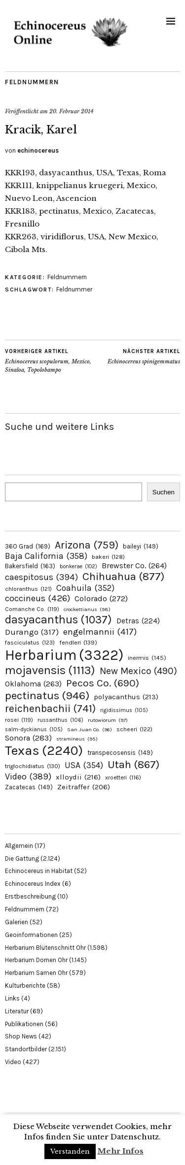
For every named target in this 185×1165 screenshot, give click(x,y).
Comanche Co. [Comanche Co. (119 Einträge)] (32, 609)
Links (12, 998)
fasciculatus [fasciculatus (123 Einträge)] (30, 642)
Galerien (16, 922)
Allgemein (19, 845)
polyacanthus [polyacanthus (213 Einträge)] (126, 696)
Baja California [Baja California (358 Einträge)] (46, 556)
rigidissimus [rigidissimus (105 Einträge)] (124, 710)
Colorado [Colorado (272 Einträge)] (101, 598)
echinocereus (38, 150)
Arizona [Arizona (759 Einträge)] (86, 545)
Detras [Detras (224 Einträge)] (138, 620)
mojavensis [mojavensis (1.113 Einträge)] (50, 670)
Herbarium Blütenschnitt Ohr (45, 947)
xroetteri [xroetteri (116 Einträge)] (123, 777)
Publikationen (24, 1024)
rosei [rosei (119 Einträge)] (19, 719)
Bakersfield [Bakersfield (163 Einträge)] (30, 566)
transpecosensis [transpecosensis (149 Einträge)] (120, 752)
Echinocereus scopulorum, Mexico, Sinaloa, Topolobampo (49, 360)
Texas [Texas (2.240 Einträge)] (44, 750)
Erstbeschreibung (30, 896)
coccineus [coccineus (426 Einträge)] (37, 598)
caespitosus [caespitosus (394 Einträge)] (41, 577)
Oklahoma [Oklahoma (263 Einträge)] (33, 683)
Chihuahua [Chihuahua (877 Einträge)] (123, 576)
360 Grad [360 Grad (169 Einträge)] (27, 546)
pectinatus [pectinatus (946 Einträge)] (47, 695)
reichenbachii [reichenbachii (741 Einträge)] (50, 708)
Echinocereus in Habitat (39, 870)
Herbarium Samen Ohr (36, 972)
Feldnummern (32, 82)
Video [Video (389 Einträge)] (28, 776)
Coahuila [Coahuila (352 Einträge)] (85, 588)
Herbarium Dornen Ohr (36, 960)
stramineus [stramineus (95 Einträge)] (77, 739)
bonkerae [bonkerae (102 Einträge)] (78, 566)
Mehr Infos (121, 1151)
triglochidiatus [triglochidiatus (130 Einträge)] (32, 766)
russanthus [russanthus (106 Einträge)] (60, 720)
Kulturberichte (25, 985)
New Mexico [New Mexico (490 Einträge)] (138, 671)
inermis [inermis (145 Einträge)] (147, 657)
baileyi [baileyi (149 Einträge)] (140, 546)
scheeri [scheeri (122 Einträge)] (134, 729)
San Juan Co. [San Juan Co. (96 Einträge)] (89, 729)
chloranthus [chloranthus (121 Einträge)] (28, 588)
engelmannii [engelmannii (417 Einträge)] (100, 631)
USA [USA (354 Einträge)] (84, 765)
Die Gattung (22, 858)
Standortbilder (26, 1049)
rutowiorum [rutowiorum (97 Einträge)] (108, 720)
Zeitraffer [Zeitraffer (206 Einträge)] (83, 786)
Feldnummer (74, 289)
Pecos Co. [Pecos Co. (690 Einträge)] (102, 683)
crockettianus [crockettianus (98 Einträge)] (87, 609)
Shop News (21, 1036)
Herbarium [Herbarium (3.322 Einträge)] (64, 655)
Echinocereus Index (33, 883)
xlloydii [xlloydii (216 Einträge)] (78, 777)
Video (13, 1062)
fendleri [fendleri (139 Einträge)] (78, 642)
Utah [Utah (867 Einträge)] (133, 764)
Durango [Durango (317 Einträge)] (32, 632)
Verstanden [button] (70, 1151)
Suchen (163, 492)
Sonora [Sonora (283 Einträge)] (28, 738)
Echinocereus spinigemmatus (144, 356)
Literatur (17, 1011)
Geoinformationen (31, 934)
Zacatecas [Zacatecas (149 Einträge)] (29, 787)
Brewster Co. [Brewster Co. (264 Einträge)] (134, 565)
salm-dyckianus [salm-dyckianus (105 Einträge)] (34, 729)
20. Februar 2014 (71, 111)
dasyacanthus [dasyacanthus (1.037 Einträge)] (58, 619)
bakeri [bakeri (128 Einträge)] (108, 556)
